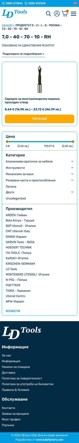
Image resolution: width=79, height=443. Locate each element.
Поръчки (8, 425)
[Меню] (73, 13)
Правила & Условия (15, 390)
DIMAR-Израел (16, 237)
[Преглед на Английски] (75, 3)
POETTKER (13, 285)
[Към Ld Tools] (14, 14)
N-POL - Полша (16, 280)
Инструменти (15, 168)
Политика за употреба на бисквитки (27, 384)
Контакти (8, 408)
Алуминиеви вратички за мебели (29, 161)
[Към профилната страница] (57, 14)
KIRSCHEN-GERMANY (20, 264)
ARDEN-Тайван (16, 215)
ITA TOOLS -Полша (18, 253)
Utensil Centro (15, 296)
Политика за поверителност (22, 378)
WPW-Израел (15, 301)
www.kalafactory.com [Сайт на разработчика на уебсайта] (49, 439)
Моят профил (11, 419)
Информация (11, 361)
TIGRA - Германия (18, 290)
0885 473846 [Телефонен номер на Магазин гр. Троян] (14, 3)
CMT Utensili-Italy (18, 231)
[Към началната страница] (21, 333)
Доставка (8, 372)
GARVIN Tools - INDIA (20, 242)
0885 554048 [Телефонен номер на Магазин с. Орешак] (36, 3)
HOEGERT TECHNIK (19, 247)
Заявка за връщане (15, 413)
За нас (6, 355)
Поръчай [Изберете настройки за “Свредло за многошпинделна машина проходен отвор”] (39, 119)
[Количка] (65, 14)
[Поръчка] (23, 54)
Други (10, 192)
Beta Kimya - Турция (20, 220)
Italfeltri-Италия (17, 258)
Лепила (11, 186)
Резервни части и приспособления (30, 180)
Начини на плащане (16, 367)
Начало (7, 25)
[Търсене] (48, 13)
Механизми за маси (20, 174)
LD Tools (11, 269)
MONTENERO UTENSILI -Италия (27, 274)
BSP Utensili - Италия (21, 226)
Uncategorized (16, 198)
